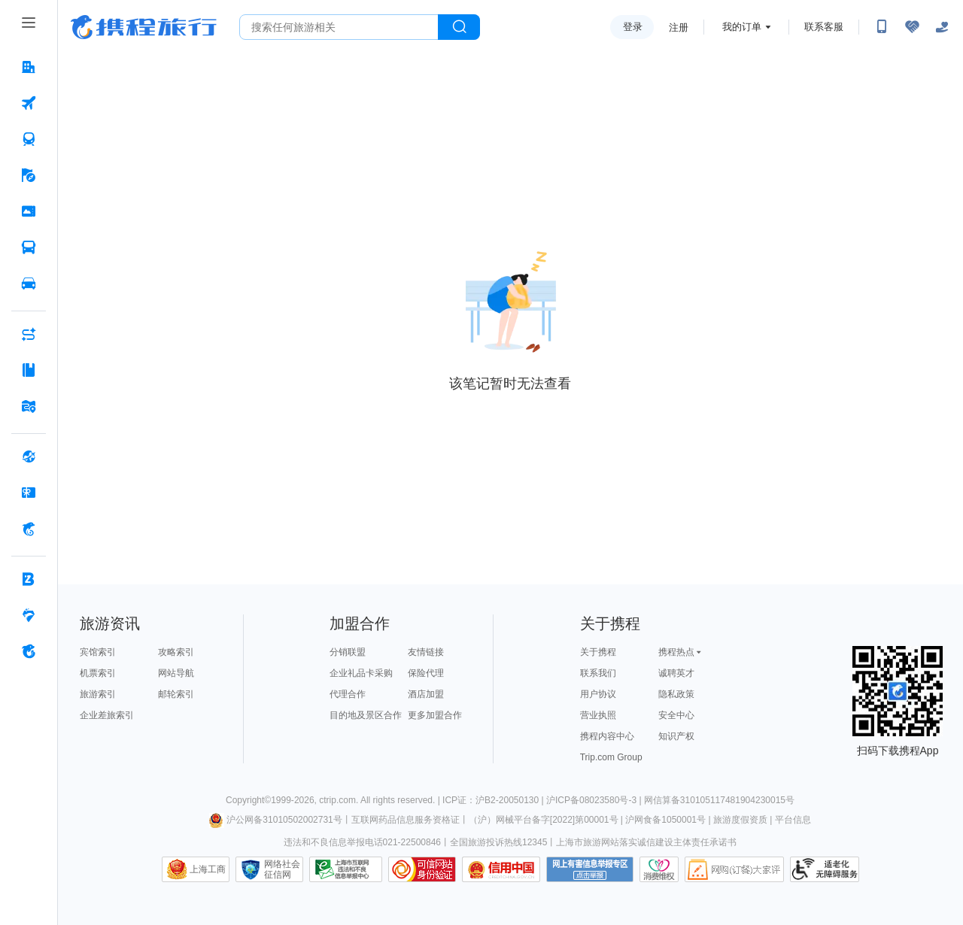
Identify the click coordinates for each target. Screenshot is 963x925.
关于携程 (598, 652)
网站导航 (176, 673)
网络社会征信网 (282, 869)
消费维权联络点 (659, 869)
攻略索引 (176, 652)
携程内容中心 (607, 736)
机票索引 (98, 673)
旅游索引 (98, 694)
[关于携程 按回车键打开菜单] (28, 651)
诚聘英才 (676, 673)
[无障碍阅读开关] (911, 27)
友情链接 (426, 652)
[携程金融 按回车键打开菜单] (28, 528)
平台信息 (793, 819)
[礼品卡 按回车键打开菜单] (28, 492)
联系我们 (598, 673)
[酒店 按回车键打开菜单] (28, 67)
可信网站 (422, 869)
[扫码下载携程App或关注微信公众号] (881, 27)
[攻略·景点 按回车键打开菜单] (28, 370)
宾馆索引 (98, 652)
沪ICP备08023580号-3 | (595, 800)
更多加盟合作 (435, 715)
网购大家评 (734, 869)
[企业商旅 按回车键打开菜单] (28, 579)
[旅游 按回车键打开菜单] (28, 175)
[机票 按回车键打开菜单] (28, 103)
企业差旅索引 (107, 715)
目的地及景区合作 (366, 715)
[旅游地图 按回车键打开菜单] (28, 406)
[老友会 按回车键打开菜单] (28, 615)
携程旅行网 (144, 27)
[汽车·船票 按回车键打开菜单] (28, 247)
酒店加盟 (426, 694)
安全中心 (676, 715)
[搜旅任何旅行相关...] (339, 27)
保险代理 (426, 673)
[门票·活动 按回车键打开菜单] (28, 211)
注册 (678, 27)
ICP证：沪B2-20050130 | (494, 800)
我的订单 (741, 27)
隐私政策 (676, 694)
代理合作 (348, 694)
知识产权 (676, 736)
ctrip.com (337, 800)
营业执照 (598, 715)
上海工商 (208, 869)
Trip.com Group (611, 757)
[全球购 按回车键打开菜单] (28, 456)
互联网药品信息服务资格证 (405, 819)
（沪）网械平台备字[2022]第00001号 (543, 819)
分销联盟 (348, 652)
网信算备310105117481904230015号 (719, 800)
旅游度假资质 (740, 819)
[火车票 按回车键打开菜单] (28, 139)
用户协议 (598, 694)
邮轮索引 (176, 694)
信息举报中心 (345, 869)
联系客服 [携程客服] (823, 27)
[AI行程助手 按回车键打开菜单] (28, 334)
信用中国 (501, 869)
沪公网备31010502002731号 (275, 819)
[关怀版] (941, 27)
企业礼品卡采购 (361, 673)
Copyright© (248, 800)
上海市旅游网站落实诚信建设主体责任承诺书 (646, 842)
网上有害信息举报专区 (589, 869)
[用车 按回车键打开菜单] (28, 283)
